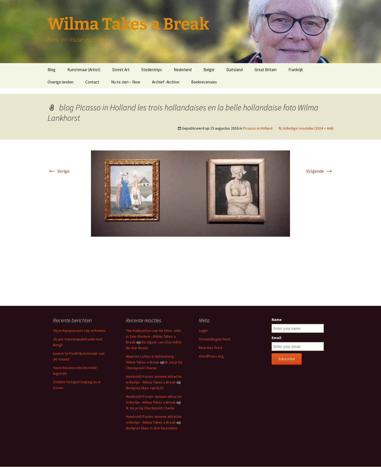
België (208, 69)
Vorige (58, 171)
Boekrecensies (204, 82)
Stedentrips (151, 69)
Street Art (120, 69)
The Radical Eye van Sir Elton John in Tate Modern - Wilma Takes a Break (153, 336)
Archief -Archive (165, 82)
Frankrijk (295, 69)
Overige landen (60, 82)
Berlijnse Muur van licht (144, 387)
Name (277, 319)
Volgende (319, 171)
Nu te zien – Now (125, 82)
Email (276, 337)
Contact (92, 82)
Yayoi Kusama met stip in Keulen (79, 330)
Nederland (183, 69)
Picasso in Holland (257, 128)
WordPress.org (211, 356)
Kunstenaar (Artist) (83, 69)
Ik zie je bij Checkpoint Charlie (150, 408)
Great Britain (266, 69)
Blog (52, 69)
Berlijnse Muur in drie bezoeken (152, 428)
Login (203, 330)
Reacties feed (210, 347)
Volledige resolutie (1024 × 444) (307, 128)
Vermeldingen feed (214, 339)
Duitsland (234, 69)
